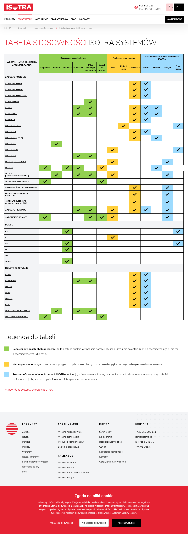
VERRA (8, 275)
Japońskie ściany (30, 466)
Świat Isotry (25, 19)
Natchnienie (41, 19)
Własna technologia (68, 436)
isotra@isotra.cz (143, 436)
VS (6, 231)
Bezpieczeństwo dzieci (110, 441)
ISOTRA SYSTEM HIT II (14, 89)
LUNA (7, 293)
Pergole (26, 441)
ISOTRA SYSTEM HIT (13, 83)
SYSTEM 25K (10, 144)
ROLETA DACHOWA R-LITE (16, 317)
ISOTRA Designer (67, 462)
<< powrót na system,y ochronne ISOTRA (28, 389)
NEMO (7, 305)
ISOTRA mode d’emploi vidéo (73, 472)
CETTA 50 (9, 173)
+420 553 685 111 (145, 431)
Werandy (27, 451)
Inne (24, 471)
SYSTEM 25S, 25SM (13, 126)
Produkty (9, 19)
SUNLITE (8, 299)
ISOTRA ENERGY (12, 102)
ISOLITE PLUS (11, 114)
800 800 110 (143, 5)
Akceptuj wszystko (126, 523)
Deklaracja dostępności (111, 451)
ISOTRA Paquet (66, 467)
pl (177, 7)
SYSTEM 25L (10, 138)
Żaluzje (25, 431)
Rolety (25, 436)
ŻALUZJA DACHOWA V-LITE (17, 181)
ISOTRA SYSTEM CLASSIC (16, 95)
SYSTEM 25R (10, 132)
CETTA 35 (9, 168)
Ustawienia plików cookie (112, 461)
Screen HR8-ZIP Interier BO (17, 311)
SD (6, 255)
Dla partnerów (59, 19)
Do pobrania (105, 436)
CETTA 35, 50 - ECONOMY (15, 162)
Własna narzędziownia (70, 431)
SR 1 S (8, 261)
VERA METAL (10, 281)
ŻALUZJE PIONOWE (15, 209)
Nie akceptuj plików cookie (94, 523)
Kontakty (84, 19)
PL (6, 249)
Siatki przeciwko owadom (35, 461)
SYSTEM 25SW (11, 150)
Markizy (26, 446)
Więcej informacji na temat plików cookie (113, 506)
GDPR (102, 446)
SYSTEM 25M (10, 156)
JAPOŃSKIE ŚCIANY (16, 217)
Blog (73, 19)
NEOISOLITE (10, 120)
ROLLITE (8, 287)
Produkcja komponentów (71, 441)
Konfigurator (174, 19)
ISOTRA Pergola (66, 477)
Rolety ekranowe (30, 456)
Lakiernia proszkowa (68, 446)
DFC (7, 243)
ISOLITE (8, 108)
